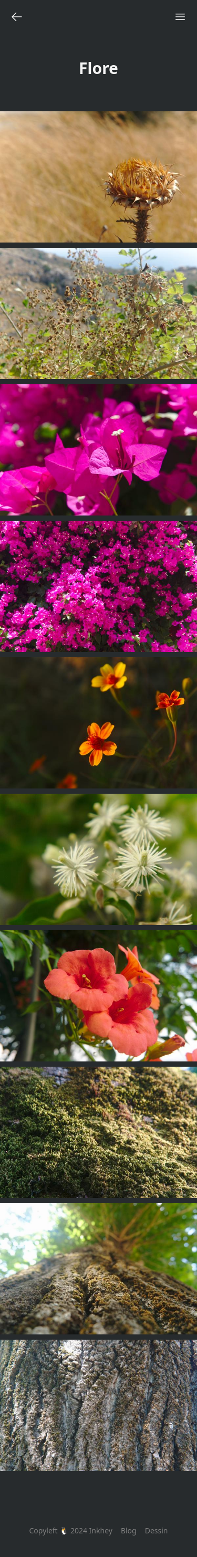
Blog (129, 1530)
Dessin (156, 1530)
